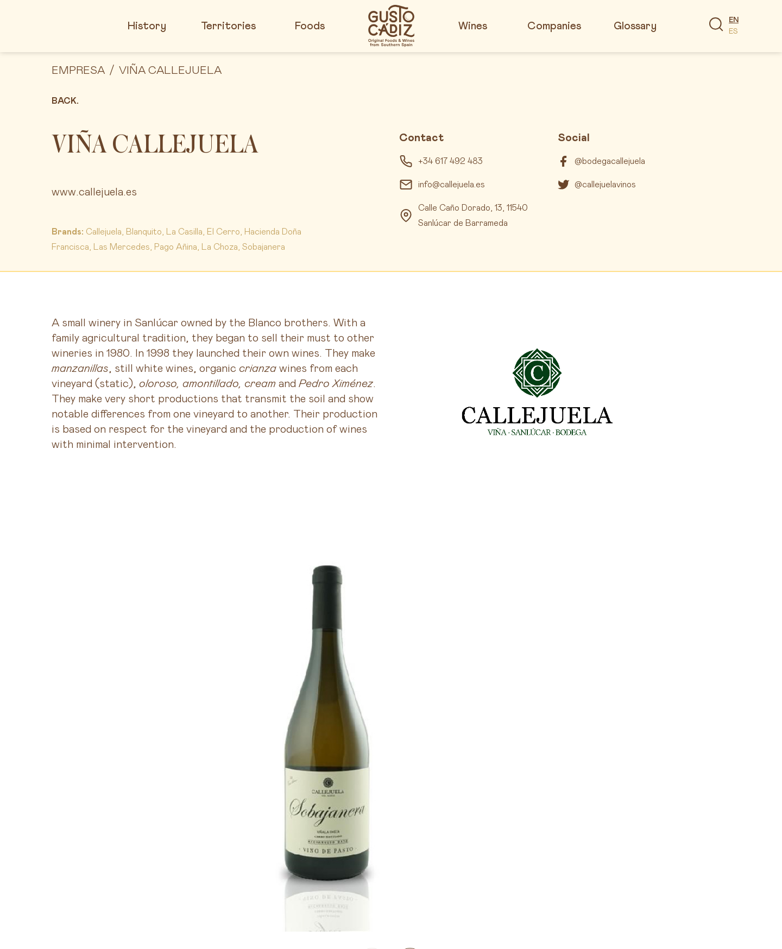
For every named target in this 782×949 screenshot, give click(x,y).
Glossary (635, 26)
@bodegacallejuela (610, 161)
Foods (310, 26)
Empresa (78, 70)
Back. (65, 101)
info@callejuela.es (451, 184)
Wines (472, 26)
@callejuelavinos (605, 184)
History (147, 26)
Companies (554, 26)
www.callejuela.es (94, 192)
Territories (228, 26)
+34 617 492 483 (450, 161)
